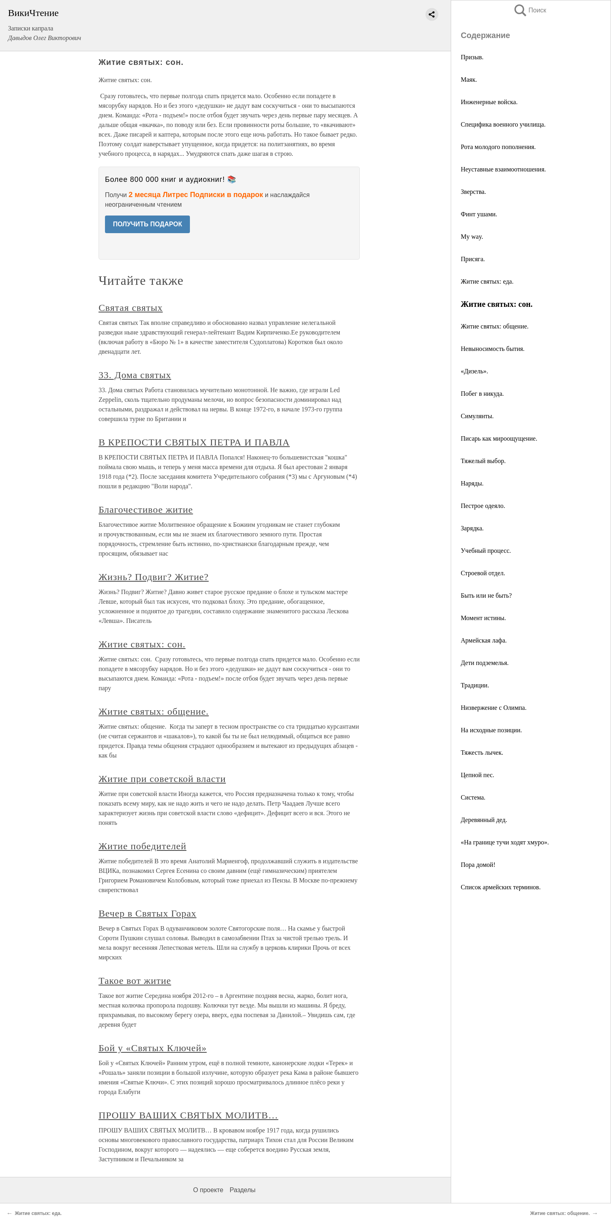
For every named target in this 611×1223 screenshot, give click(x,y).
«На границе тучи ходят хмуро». (505, 842)
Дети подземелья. (485, 662)
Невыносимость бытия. (492, 348)
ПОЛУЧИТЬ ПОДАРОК (147, 224)
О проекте (208, 1190)
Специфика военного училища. (503, 124)
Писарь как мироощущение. (499, 438)
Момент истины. (483, 618)
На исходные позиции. (491, 730)
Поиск (529, 10)
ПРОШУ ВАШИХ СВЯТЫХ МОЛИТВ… (188, 1115)
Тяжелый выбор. (483, 460)
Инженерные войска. (489, 102)
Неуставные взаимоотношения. (503, 169)
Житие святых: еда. (487, 281)
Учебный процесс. (486, 550)
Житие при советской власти (162, 779)
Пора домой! (478, 864)
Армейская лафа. (484, 640)
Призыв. (472, 57)
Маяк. (469, 79)
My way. (472, 236)
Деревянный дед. (484, 819)
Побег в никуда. (482, 393)
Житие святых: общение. (494, 326)
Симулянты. (477, 416)
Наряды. (472, 483)
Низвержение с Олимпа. (493, 707)
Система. (473, 797)
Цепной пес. (477, 775)
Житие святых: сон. (142, 644)
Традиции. (475, 685)
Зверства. (473, 191)
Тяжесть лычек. (482, 752)
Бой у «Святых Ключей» (153, 1048)
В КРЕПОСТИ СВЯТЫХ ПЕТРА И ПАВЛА (194, 442)
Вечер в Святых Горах (147, 913)
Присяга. (473, 259)
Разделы (242, 1190)
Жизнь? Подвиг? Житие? (154, 577)
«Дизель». (474, 371)
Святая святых (131, 307)
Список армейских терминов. (500, 887)
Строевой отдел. (483, 573)
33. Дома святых (135, 375)
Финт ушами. (479, 214)
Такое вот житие (135, 980)
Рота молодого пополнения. (498, 146)
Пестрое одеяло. (483, 505)
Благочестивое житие (146, 509)
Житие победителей (142, 846)
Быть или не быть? (486, 595)
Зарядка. (472, 528)
